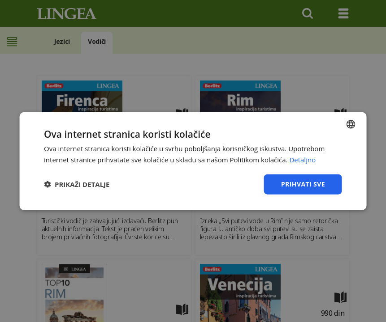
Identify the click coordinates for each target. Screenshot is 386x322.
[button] (76, 184)
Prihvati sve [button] (303, 184)
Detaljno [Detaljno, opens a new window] (302, 159)
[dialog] (193, 161)
